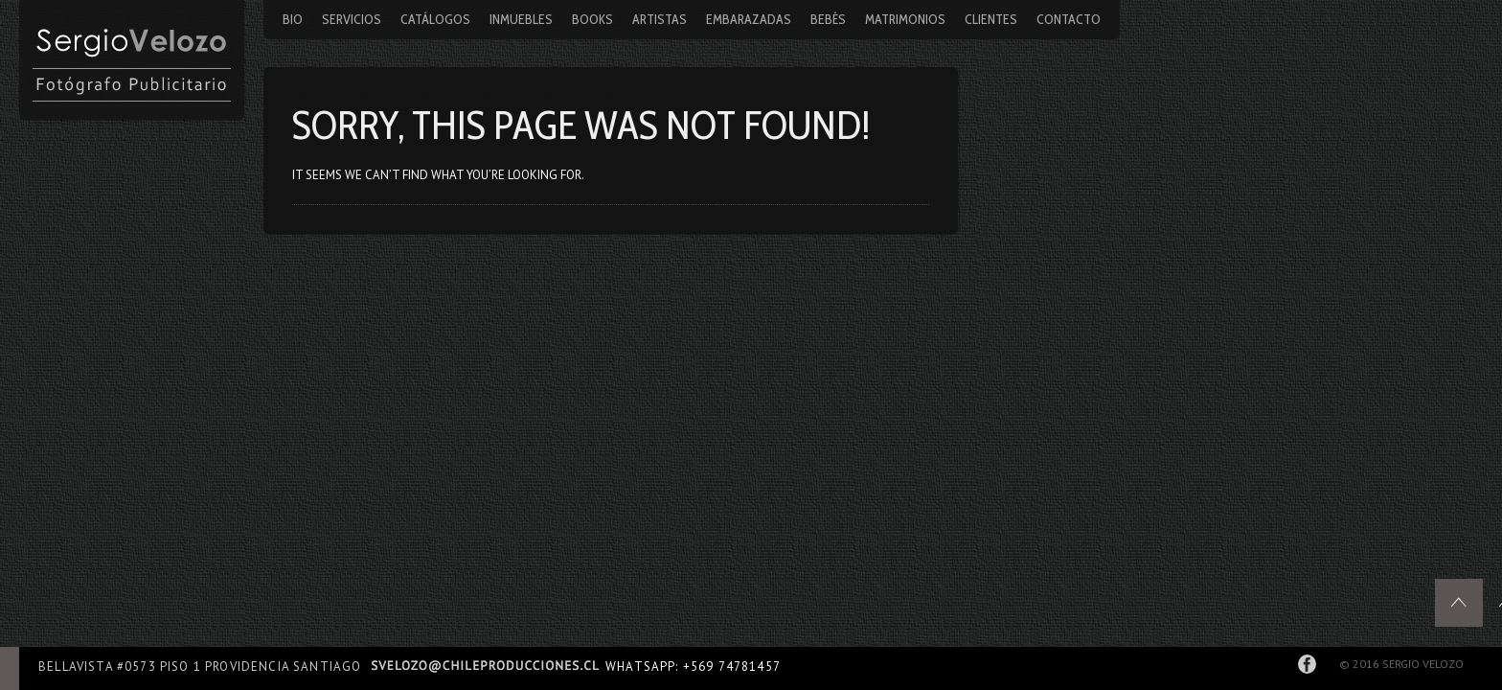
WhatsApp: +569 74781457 (693, 666)
